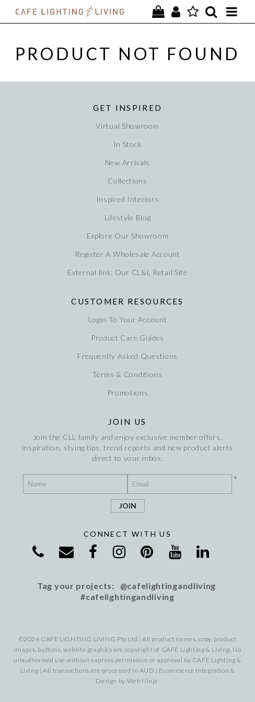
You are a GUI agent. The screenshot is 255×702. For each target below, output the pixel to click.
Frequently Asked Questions (127, 356)
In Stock (127, 144)
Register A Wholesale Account (127, 254)
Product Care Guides (127, 337)
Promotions (127, 392)
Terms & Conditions (127, 374)
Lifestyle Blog (128, 217)
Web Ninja (142, 681)
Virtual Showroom (127, 125)
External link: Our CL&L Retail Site (127, 272)
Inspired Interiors (127, 199)
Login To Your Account (127, 319)
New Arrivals (127, 162)
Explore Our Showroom (128, 235)
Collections (127, 180)
